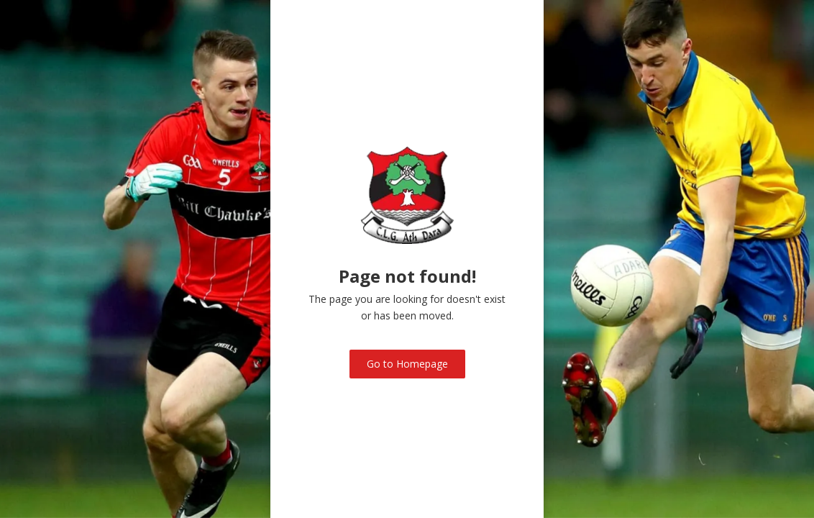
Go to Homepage (407, 364)
